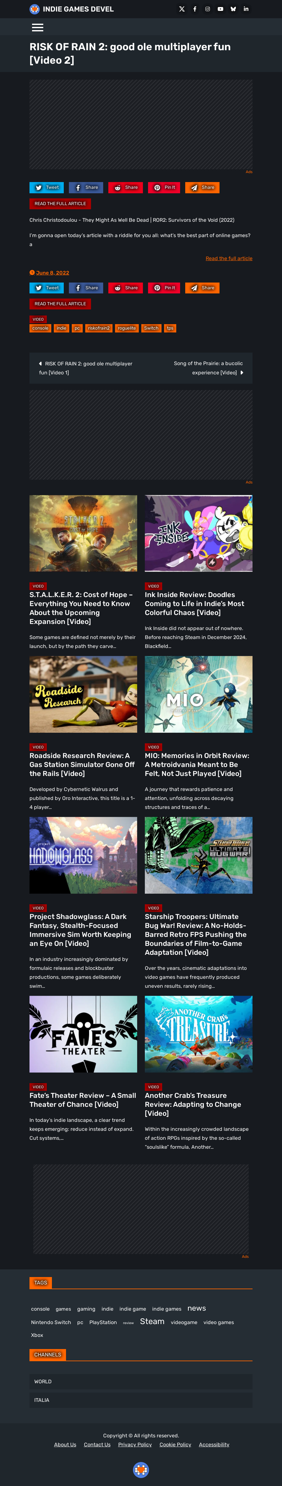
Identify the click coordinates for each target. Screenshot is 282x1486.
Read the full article (60, 203)
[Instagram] (207, 9)
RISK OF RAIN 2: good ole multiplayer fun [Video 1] (85, 368)
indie (61, 328)
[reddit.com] (125, 187)
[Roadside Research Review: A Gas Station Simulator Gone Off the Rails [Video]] (83, 694)
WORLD (43, 1381)
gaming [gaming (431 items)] (86, 1309)
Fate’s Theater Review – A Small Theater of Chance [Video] (82, 1100)
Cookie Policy (175, 1445)
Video (38, 319)
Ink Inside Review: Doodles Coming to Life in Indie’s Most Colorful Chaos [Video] (194, 603)
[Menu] (37, 26)
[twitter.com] (46, 187)
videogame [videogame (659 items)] (184, 1322)
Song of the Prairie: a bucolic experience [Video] (208, 368)
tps (170, 328)
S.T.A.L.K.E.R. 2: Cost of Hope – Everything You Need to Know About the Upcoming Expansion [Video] (81, 608)
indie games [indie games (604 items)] (166, 1309)
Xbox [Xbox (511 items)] (37, 1335)
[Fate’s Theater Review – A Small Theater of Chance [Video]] (83, 1034)
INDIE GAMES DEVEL (78, 9)
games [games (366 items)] (63, 1309)
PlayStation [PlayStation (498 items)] (103, 1322)
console (40, 328)
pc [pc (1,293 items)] (80, 1322)
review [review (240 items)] (128, 1323)
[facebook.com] (86, 187)
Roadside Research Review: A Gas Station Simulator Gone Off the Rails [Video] (82, 764)
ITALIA (41, 1400)
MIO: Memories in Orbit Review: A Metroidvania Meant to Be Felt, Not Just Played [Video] (197, 764)
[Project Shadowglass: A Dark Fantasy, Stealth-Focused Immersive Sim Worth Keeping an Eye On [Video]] (83, 855)
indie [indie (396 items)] (107, 1309)
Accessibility (214, 1445)
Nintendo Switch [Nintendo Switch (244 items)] (51, 1322)
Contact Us (97, 1445)
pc (77, 328)
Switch (151, 328)
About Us (65, 1445)
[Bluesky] (233, 9)
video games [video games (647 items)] (218, 1322)
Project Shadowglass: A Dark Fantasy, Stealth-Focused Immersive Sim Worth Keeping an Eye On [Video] (80, 930)
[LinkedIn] (246, 9)
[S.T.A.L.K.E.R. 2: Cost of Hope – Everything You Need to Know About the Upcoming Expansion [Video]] (83, 533)
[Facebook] (194, 9)
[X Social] (182, 9)
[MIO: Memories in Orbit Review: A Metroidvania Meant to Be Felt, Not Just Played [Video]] (199, 694)
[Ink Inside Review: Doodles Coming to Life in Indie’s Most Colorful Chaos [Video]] (199, 533)
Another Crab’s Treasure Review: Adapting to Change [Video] (193, 1104)
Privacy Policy (135, 1445)
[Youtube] (220, 9)
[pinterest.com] (164, 187)
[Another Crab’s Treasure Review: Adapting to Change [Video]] (199, 1034)
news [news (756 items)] (196, 1308)
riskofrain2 (99, 328)
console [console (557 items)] (40, 1309)
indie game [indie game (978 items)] (133, 1309)
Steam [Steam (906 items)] (152, 1321)
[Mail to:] (202, 187)
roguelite (127, 328)
